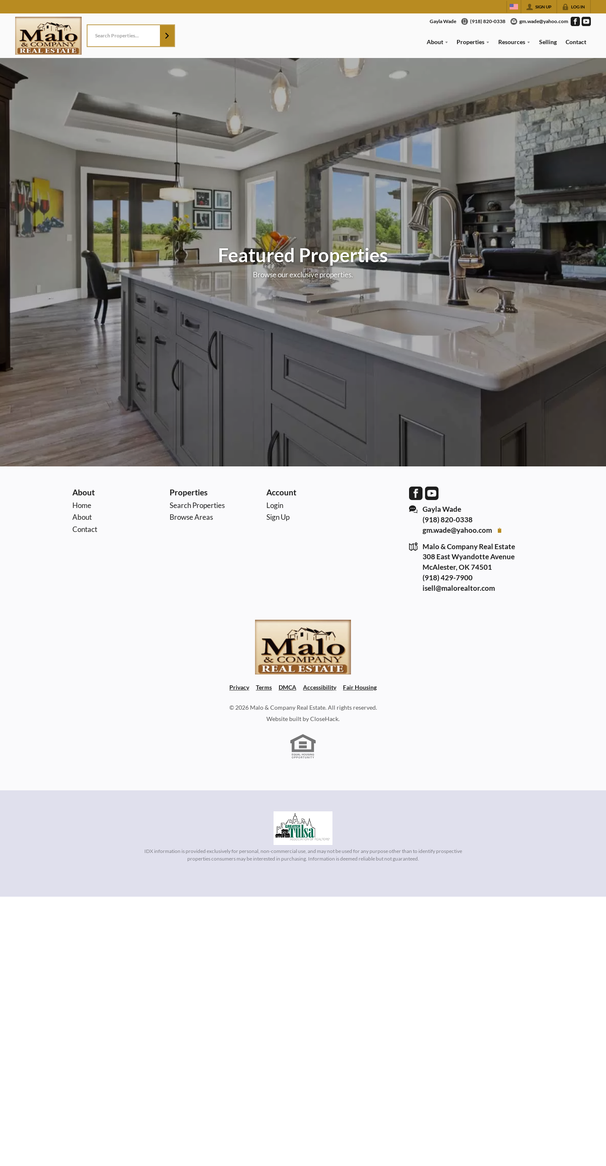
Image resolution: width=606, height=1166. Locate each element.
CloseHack (324, 718)
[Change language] (514, 7)
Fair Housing (360, 687)
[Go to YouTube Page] (586, 21)
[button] (167, 36)
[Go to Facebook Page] (575, 21)
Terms (264, 687)
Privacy (239, 687)
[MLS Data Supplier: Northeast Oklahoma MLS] (303, 828)
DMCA (287, 687)
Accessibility (319, 687)
